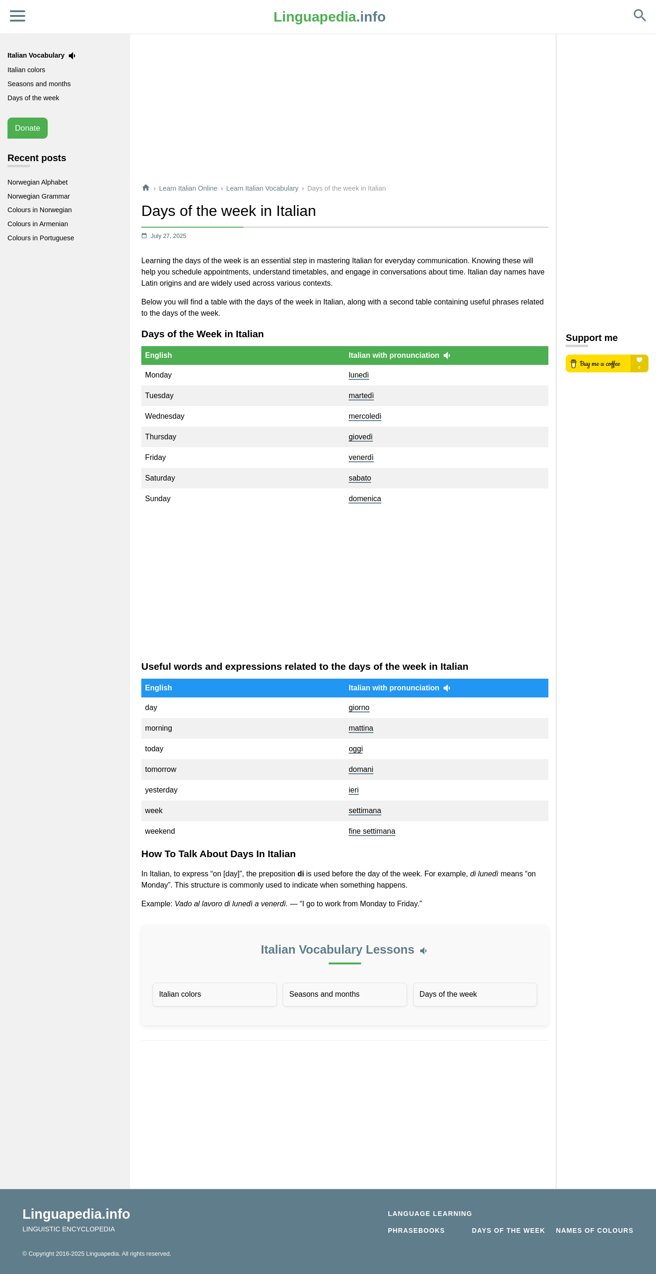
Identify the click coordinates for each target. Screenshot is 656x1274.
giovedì (361, 437)
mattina (361, 728)
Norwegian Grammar (38, 196)
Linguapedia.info (76, 1214)
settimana (365, 811)
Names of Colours (595, 1230)
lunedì (359, 375)
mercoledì (365, 416)
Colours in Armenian (37, 224)
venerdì (361, 457)
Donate (27, 128)
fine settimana (372, 831)
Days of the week (448, 994)
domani (361, 769)
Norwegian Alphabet (37, 182)
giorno (359, 707)
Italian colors (180, 994)
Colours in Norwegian (39, 210)
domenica (365, 499)
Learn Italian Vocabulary (262, 188)
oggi (356, 749)
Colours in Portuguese (40, 238)
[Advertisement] (344, 109)
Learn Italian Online (188, 188)
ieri (353, 790)
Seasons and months (324, 994)
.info (330, 16)
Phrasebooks (416, 1230)
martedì (361, 396)
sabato (360, 478)
